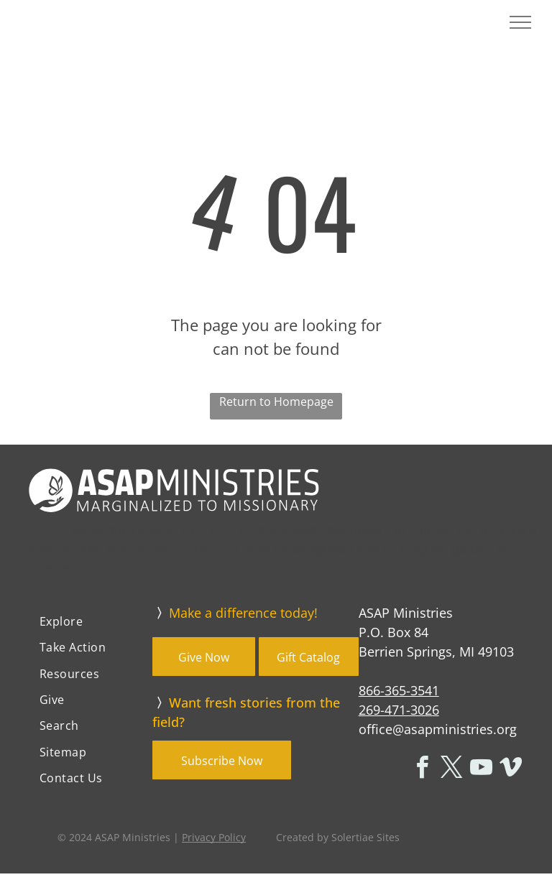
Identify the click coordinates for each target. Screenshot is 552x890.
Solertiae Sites (365, 837)
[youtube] (481, 769)
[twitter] (451, 769)
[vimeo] (510, 769)
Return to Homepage (276, 401)
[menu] (520, 22)
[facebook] (422, 769)
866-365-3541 (399, 690)
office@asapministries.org (438, 729)
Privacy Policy (214, 837)
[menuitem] (91, 621)
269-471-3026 (399, 709)
